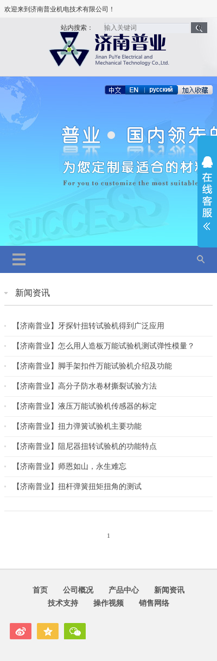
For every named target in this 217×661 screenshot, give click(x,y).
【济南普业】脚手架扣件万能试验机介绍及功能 (92, 365)
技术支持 (63, 603)
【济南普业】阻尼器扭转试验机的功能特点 (84, 446)
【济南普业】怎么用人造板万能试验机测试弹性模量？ (103, 345)
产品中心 (123, 590)
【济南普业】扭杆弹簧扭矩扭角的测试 (77, 486)
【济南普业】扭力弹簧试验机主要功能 (77, 426)
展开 (207, 193)
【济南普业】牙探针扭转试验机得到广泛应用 (88, 325)
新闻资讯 (32, 292)
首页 (40, 590)
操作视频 (108, 603)
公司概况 (78, 590)
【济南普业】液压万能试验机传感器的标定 (84, 406)
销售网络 (154, 603)
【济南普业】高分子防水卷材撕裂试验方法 (84, 386)
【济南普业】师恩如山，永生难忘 (69, 466)
